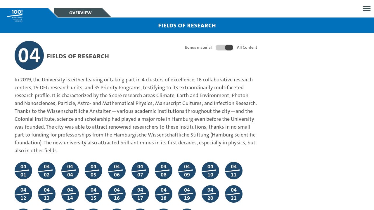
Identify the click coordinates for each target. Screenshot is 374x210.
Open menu (366, 8)
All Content (247, 47)
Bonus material (198, 47)
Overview (80, 12)
